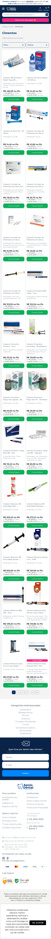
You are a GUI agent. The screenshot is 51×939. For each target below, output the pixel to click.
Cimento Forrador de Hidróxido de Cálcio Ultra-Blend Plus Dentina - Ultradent (13, 292)
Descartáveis (25, 730)
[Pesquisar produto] (46, 14)
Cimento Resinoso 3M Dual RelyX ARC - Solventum (12, 505)
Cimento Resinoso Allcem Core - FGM (37, 558)
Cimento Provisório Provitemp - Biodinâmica (37, 345)
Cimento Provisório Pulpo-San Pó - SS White (37, 398)
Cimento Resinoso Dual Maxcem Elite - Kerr (36, 665)
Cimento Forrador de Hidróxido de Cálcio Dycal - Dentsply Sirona (13, 185)
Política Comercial (35, 804)
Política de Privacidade (37, 808)
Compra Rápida (13, 99)
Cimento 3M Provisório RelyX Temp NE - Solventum (12, 79)
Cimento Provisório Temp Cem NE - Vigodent (37, 452)
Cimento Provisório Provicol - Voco (11, 345)
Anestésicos (25, 710)
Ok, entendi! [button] (37, 923)
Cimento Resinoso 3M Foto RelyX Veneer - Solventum (12, 558)
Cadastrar (25, 773)
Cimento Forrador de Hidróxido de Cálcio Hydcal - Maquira (11, 238)
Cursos (25, 724)
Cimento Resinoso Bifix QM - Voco (12, 611)
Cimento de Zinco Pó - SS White (13, 132)
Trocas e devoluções (12, 824)
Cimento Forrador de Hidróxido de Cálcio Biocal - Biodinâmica (35, 132)
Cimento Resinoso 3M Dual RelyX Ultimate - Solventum (35, 505)
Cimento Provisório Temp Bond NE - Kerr (13, 452)
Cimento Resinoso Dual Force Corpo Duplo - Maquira (12, 665)
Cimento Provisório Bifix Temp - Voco (36, 292)
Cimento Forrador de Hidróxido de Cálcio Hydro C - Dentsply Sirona (35, 238)
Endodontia (25, 733)
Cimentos (19, 27)
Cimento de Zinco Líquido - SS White (37, 79)
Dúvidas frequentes (11, 827)
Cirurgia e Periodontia (25, 721)
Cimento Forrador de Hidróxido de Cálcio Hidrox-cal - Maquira (35, 185)
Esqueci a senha (9, 806)
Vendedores (32, 797)
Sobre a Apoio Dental (37, 801)
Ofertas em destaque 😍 (25, 20)
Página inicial (7, 27)
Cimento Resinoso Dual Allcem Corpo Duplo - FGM (36, 611)
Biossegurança (25, 712)
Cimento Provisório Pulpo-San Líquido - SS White (12, 398)
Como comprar (9, 817)
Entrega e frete (9, 821)
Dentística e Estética (25, 728)
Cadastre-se (7, 803)
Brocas (25, 715)
